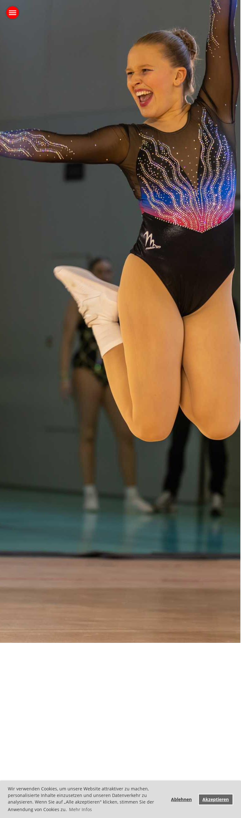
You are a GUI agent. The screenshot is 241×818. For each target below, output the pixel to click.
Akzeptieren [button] (215, 799)
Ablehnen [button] (181, 799)
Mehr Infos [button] (80, 809)
